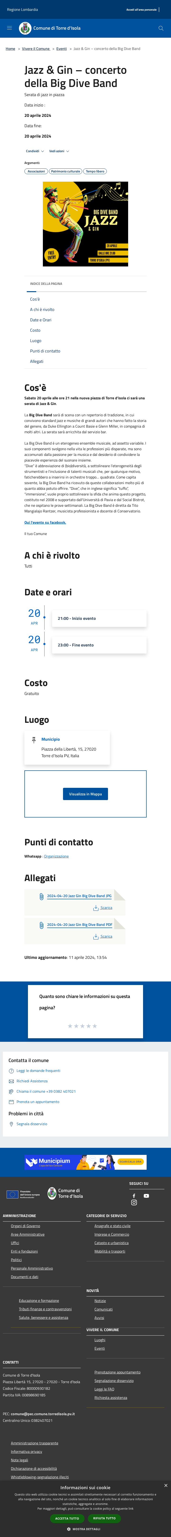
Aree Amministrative (28, 1234)
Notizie (100, 1301)
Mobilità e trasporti (109, 1251)
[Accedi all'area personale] (141, 10)
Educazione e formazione (39, 1300)
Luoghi (99, 1340)
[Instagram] (134, 1203)
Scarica (102, 907)
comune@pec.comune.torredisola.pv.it (43, 1414)
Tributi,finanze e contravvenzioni (45, 1309)
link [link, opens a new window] (131, 1509)
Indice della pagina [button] (46, 283)
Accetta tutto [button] (67, 1519)
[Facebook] (134, 1196)
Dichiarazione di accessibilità (34, 1468)
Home (10, 48)
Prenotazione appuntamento (117, 1372)
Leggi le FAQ (104, 1389)
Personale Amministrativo (32, 1268)
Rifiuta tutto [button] (104, 1518)
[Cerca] (161, 28)
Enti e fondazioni (24, 1251)
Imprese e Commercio (111, 1234)
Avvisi (99, 1317)
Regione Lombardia (22, 9)
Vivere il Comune (36, 48)
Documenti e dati (24, 1276)
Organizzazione (56, 856)
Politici (16, 1260)
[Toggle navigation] (9, 28)
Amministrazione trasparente (34, 1443)
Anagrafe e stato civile (112, 1226)
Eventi (61, 48)
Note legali (19, 1460)
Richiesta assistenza (110, 1397)
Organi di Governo (25, 1226)
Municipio (50, 739)
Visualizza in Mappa (85, 794)
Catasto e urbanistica (111, 1243)
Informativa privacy (26, 1451)
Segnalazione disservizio (114, 1380)
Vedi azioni (60, 151)
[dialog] (85, 1509)
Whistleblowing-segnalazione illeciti (40, 1477)
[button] (85, 1529)
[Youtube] (146, 1196)
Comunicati (103, 1309)
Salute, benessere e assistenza (43, 1317)
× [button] (165, 1486)
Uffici (15, 1243)
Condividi (35, 151)
